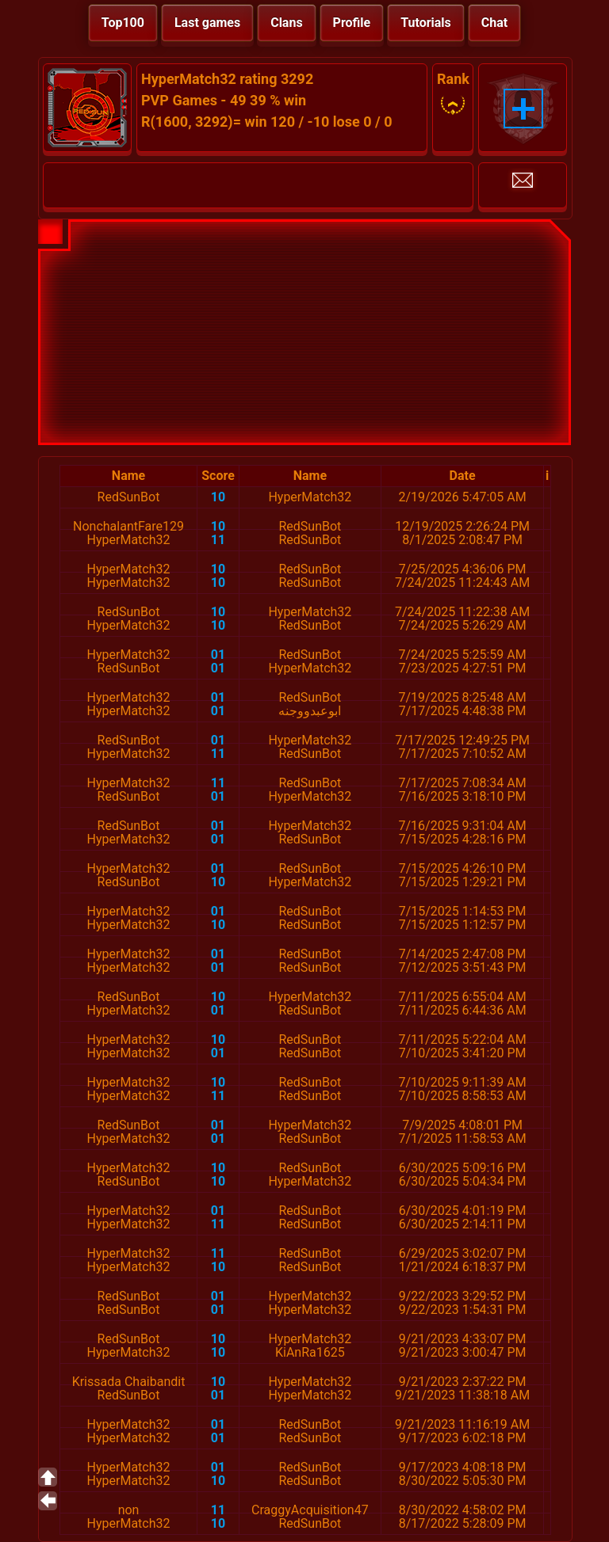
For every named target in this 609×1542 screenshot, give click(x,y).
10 (218, 496)
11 (218, 539)
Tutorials (425, 22)
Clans (286, 22)
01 (218, 654)
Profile (352, 22)
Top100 (123, 22)
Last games (207, 22)
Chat (494, 22)
